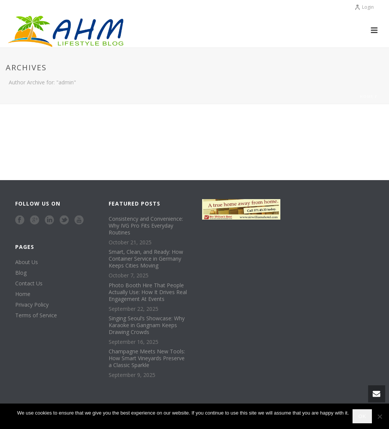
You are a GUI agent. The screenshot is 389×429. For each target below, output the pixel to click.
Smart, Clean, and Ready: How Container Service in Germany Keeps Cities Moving (146, 259)
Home (366, 96)
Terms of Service (36, 315)
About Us (26, 262)
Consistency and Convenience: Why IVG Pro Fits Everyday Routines (146, 225)
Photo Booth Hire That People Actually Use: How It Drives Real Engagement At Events (148, 292)
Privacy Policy (32, 304)
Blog (21, 272)
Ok (362, 416)
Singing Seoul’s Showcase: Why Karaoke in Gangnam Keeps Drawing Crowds (147, 325)
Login (364, 7)
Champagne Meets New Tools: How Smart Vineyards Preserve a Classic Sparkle (147, 358)
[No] (379, 416)
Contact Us (29, 283)
